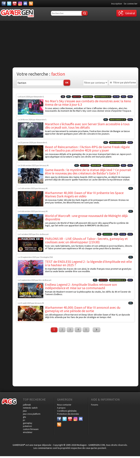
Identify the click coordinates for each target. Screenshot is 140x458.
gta (24, 417)
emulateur (27, 432)
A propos (61, 407)
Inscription (116, 3)
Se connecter (130, 3)
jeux (25, 410)
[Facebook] (4, 4)
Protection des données (68, 413)
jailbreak (27, 404)
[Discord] (25, 4)
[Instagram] (20, 4)
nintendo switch (30, 407)
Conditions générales (66, 410)
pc (24, 420)
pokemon (27, 426)
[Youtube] (15, 4)
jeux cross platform (31, 413)
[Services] (31, 4)
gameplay (27, 423)
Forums (94, 404)
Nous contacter (64, 404)
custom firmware (30, 429)
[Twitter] (9, 4)
